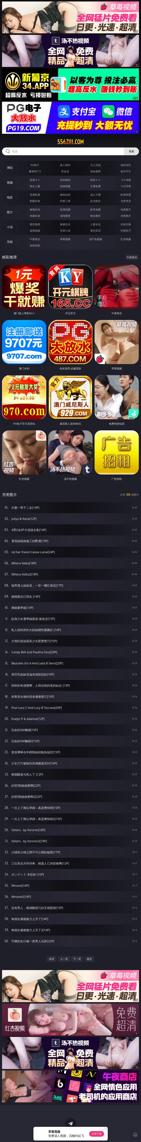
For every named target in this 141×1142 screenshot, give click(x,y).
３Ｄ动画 (126, 180)
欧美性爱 (126, 194)
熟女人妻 (35, 186)
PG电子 (35, 165)
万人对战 (95, 165)
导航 (10, 242)
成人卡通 (95, 194)
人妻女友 (95, 224)
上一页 (64, 959)
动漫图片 (126, 209)
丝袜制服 (65, 186)
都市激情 (35, 224)
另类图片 (126, 216)
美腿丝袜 (35, 216)
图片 (10, 212)
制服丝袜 (35, 201)
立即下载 (96, 1134)
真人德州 (65, 165)
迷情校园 (35, 230)
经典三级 (65, 201)
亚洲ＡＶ (35, 180)
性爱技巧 (126, 230)
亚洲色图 (65, 209)
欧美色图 (95, 209)
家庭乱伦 (65, 224)
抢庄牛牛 (126, 171)
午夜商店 (35, 239)
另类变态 (126, 201)
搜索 (131, 151)
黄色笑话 (95, 230)
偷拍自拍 (65, 194)
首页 (51, 959)
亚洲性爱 (35, 194)
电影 (10, 197)
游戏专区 (126, 165)
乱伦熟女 (95, 201)
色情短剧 (35, 245)
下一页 (77, 959)
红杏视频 (126, 239)
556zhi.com (70, 142)
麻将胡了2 (35, 171)
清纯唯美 (65, 216)
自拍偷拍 (65, 180)
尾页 (89, 959)
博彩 (10, 168)
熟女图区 (95, 216)
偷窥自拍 (35, 209)
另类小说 (65, 230)
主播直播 (95, 186)
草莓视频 (65, 239)
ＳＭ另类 (126, 186)
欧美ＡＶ (95, 180)
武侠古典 (126, 224)
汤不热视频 (95, 239)
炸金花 (65, 171)
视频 (10, 182)
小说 (10, 227)
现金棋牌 (95, 171)
